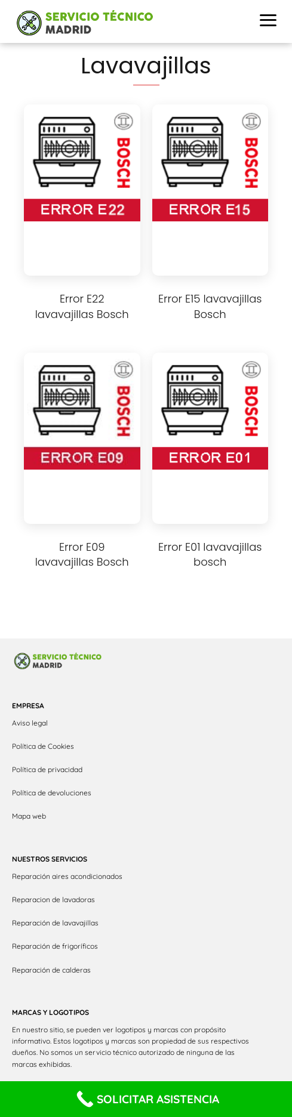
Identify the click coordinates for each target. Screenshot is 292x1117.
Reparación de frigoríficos (55, 946)
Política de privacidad (47, 769)
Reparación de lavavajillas (55, 922)
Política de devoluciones (51, 792)
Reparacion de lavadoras (53, 899)
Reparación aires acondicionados (67, 876)
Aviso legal (30, 722)
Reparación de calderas (51, 969)
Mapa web (29, 815)
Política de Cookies (43, 746)
